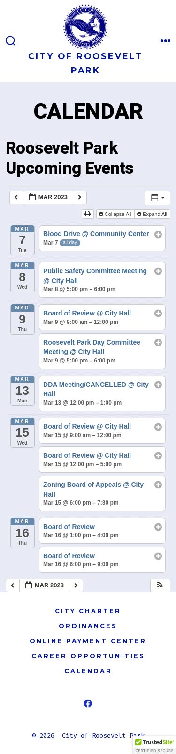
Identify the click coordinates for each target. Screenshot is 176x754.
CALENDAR (88, 671)
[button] (160, 585)
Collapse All (116, 214)
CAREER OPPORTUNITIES (88, 656)
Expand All (152, 214)
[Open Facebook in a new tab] (88, 703)
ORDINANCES (88, 626)
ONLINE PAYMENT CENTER (88, 641)
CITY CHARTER (88, 611)
